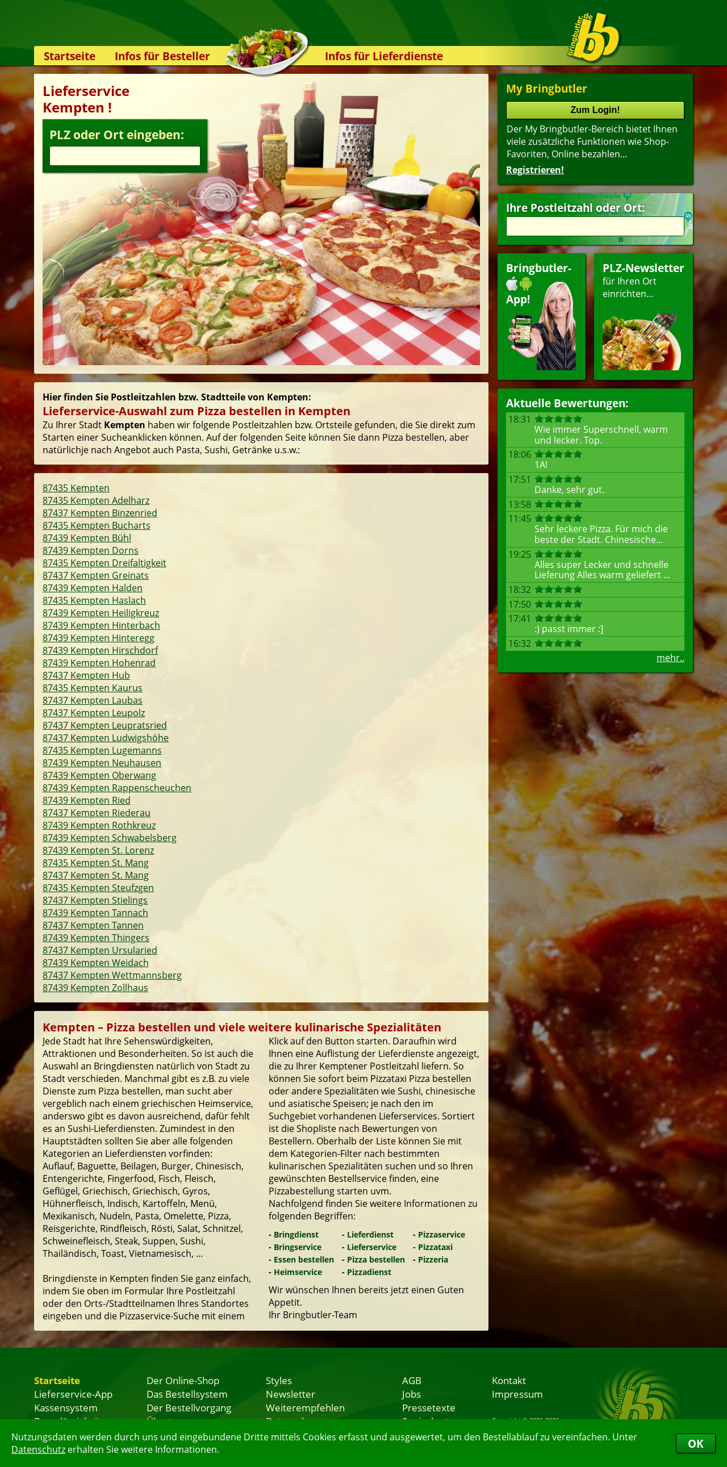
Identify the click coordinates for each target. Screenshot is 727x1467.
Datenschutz (38, 1449)
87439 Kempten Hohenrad (99, 663)
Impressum (517, 1394)
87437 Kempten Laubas (93, 700)
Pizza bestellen (376, 1259)
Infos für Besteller (162, 56)
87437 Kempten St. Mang (96, 875)
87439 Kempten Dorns (91, 550)
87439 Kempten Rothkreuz (99, 825)
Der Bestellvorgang (189, 1407)
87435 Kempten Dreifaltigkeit (104, 563)
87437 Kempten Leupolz (94, 713)
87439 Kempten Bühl (87, 538)
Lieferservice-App (73, 1394)
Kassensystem (66, 1407)
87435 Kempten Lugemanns (102, 750)
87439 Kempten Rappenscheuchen (117, 787)
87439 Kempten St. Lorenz (98, 850)
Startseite (69, 56)
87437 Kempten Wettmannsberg (112, 975)
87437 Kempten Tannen (93, 925)
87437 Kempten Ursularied (100, 950)
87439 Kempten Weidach (96, 962)
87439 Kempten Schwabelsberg (110, 837)
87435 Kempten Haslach (94, 600)
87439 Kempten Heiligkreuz (101, 613)
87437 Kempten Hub (86, 675)
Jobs (411, 1394)
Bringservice (297, 1247)
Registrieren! (535, 170)
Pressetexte (429, 1407)
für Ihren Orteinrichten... (643, 315)
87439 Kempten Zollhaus (95, 987)
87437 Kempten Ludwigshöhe (106, 738)
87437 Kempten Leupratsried (105, 725)
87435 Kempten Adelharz (96, 500)
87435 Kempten (76, 488)
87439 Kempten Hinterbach (101, 625)
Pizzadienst (369, 1272)
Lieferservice (371, 1247)
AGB (411, 1380)
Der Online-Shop (183, 1380)
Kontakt (509, 1380)
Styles (279, 1380)
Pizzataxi (435, 1247)
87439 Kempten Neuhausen (102, 763)
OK (696, 1443)
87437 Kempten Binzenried (100, 513)
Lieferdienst (370, 1234)
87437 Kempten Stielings (95, 900)
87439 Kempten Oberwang (99, 775)
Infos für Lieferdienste (384, 56)
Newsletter (290, 1394)
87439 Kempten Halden (93, 588)
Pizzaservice (441, 1234)
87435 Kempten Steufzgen (98, 887)
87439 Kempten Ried (87, 800)
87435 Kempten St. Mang (96, 862)
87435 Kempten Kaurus (93, 688)
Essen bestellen (304, 1259)
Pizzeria (433, 1259)
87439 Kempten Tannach (95, 912)
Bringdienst (296, 1234)
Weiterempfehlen (305, 1407)
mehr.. (670, 657)
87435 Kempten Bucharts (97, 525)
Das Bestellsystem (187, 1394)
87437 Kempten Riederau (97, 812)
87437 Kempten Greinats (96, 575)
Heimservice (298, 1272)
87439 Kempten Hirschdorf (100, 650)
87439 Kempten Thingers (96, 937)
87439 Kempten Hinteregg (98, 638)
